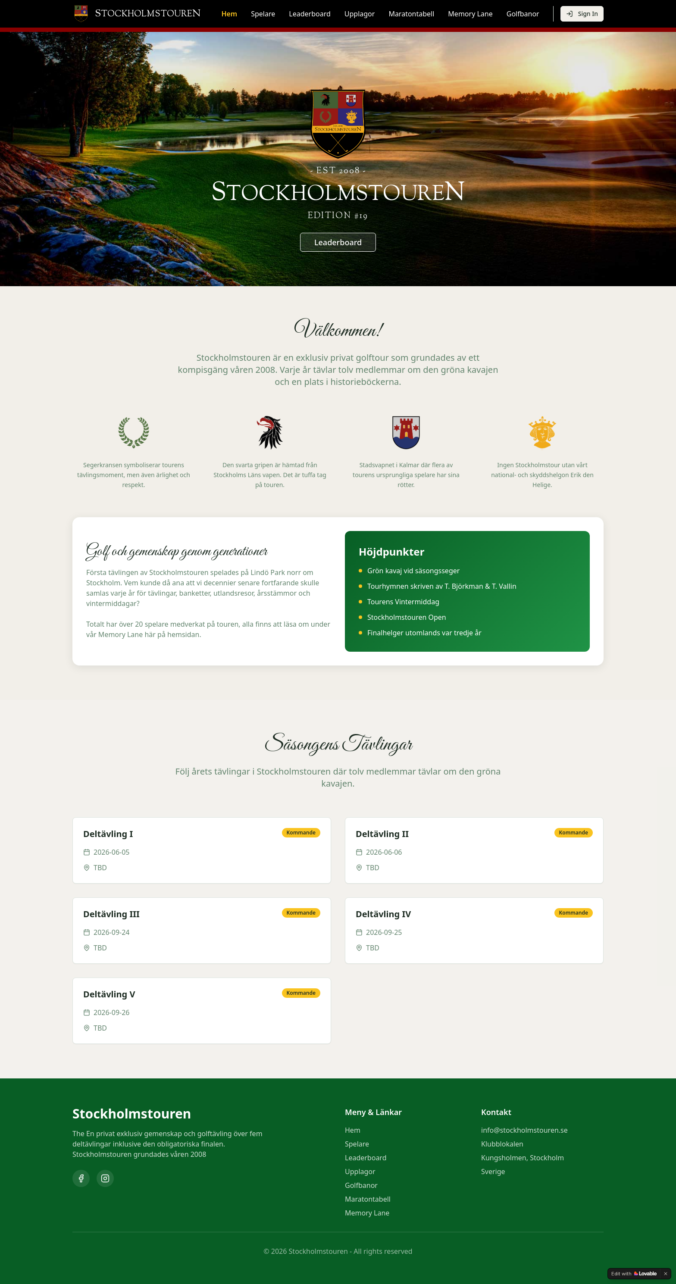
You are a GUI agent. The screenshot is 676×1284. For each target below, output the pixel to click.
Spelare (263, 14)
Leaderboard (309, 14)
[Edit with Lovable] (634, 1273)
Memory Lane (470, 14)
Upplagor (359, 14)
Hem (229, 14)
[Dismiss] (665, 1273)
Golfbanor (523, 14)
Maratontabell (411, 14)
